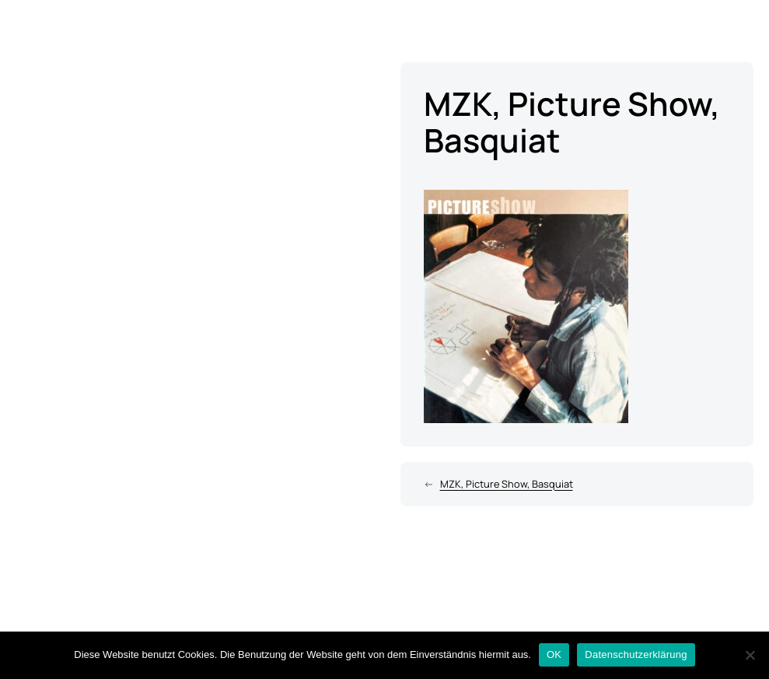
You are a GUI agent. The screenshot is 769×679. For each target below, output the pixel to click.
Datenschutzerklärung (636, 654)
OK (554, 654)
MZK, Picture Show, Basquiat (506, 484)
